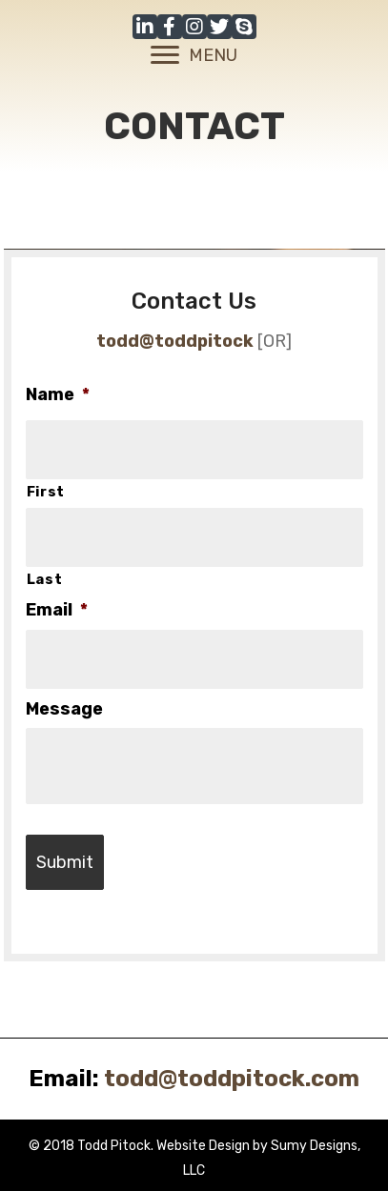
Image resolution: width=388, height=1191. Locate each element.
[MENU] (194, 55)
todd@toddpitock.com (231, 1078)
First (46, 491)
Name (58, 394)
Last (45, 579)
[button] (145, 26)
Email (57, 609)
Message (64, 708)
